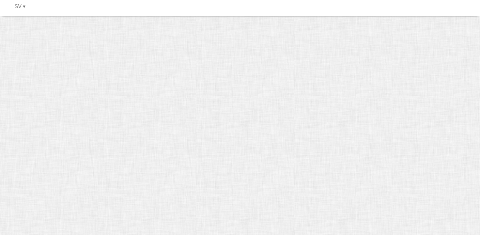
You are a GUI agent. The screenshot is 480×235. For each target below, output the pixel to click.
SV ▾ (20, 6)
